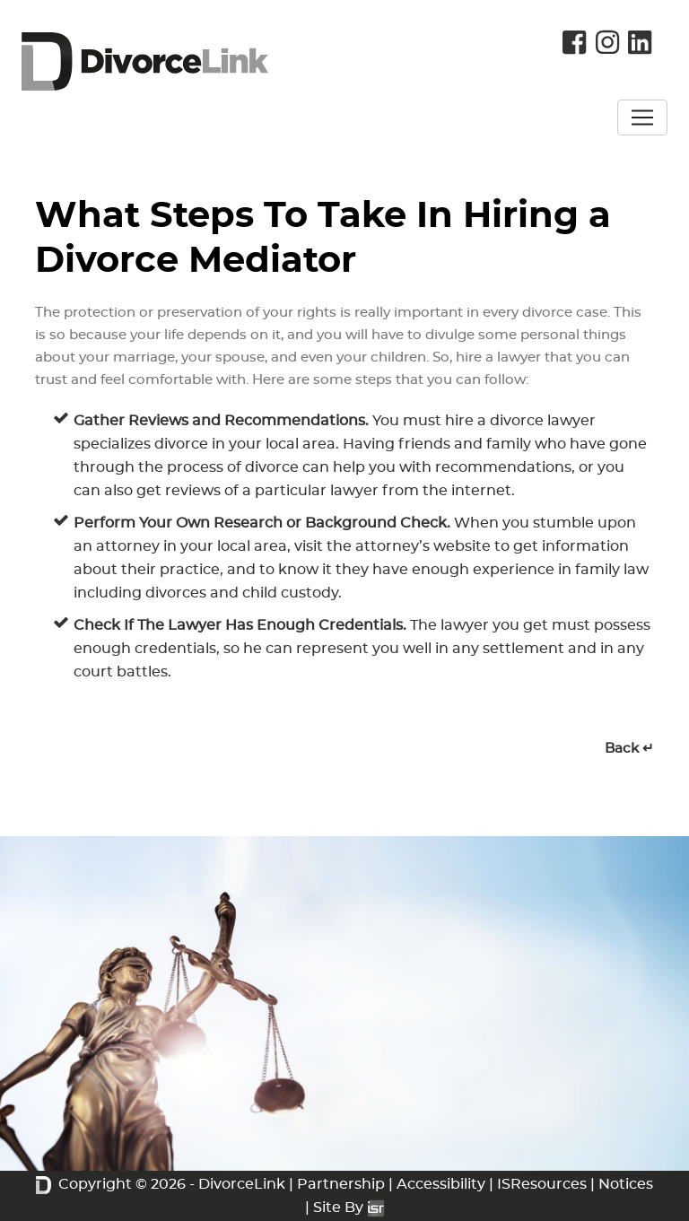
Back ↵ (629, 748)
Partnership (341, 1184)
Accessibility (441, 1184)
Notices (625, 1184)
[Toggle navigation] (642, 117)
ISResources (542, 1184)
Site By (349, 1207)
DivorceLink (241, 1184)
